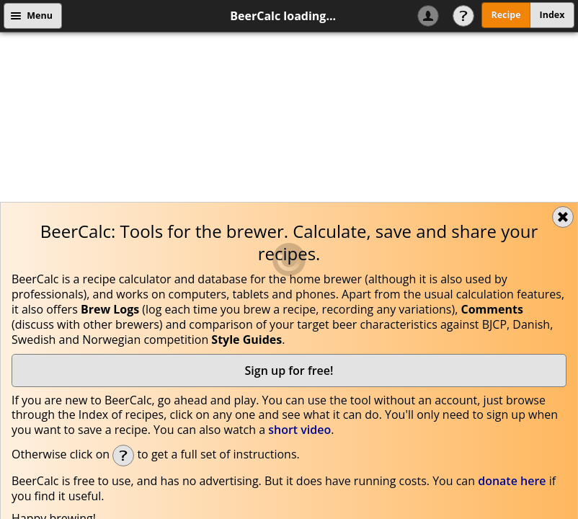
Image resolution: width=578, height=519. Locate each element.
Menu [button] (40, 15)
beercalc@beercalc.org (344, 389)
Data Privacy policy (165, 426)
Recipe (505, 15)
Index (552, 15)
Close (563, 46)
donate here (512, 310)
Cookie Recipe (256, 426)
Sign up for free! (289, 200)
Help (463, 16)
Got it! (514, 425)
